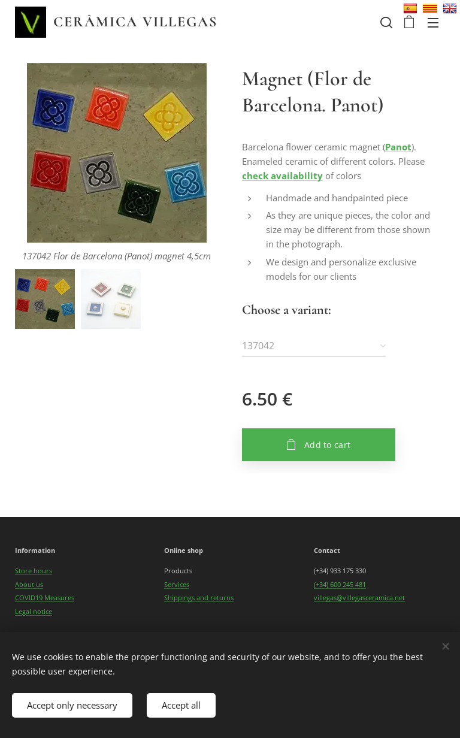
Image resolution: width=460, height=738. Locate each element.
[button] (385, 22)
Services (176, 584)
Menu (433, 22)
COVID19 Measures (44, 597)
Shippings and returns (199, 597)
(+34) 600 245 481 (340, 584)
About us (29, 584)
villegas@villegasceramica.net (359, 597)
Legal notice (33, 610)
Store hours (33, 570)
